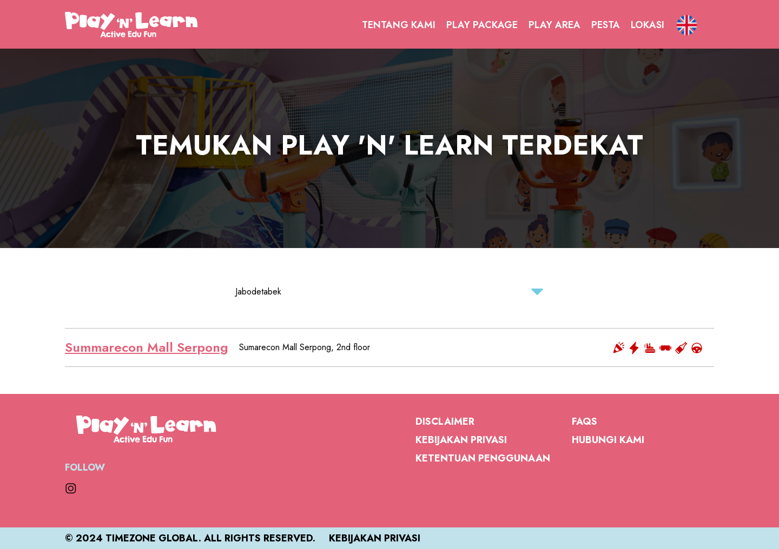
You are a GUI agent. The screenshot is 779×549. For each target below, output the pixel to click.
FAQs (584, 421)
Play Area (554, 25)
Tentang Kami (398, 25)
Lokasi (647, 25)
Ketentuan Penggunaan (482, 458)
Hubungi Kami (608, 440)
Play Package (482, 25)
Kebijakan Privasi (461, 440)
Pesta (605, 25)
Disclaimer (444, 421)
